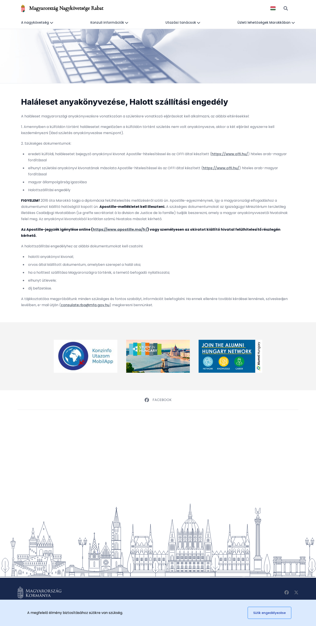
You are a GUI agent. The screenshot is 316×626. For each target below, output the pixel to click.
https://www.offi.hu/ (230, 153)
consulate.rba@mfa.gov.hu (85, 305)
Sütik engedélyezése (269, 613)
